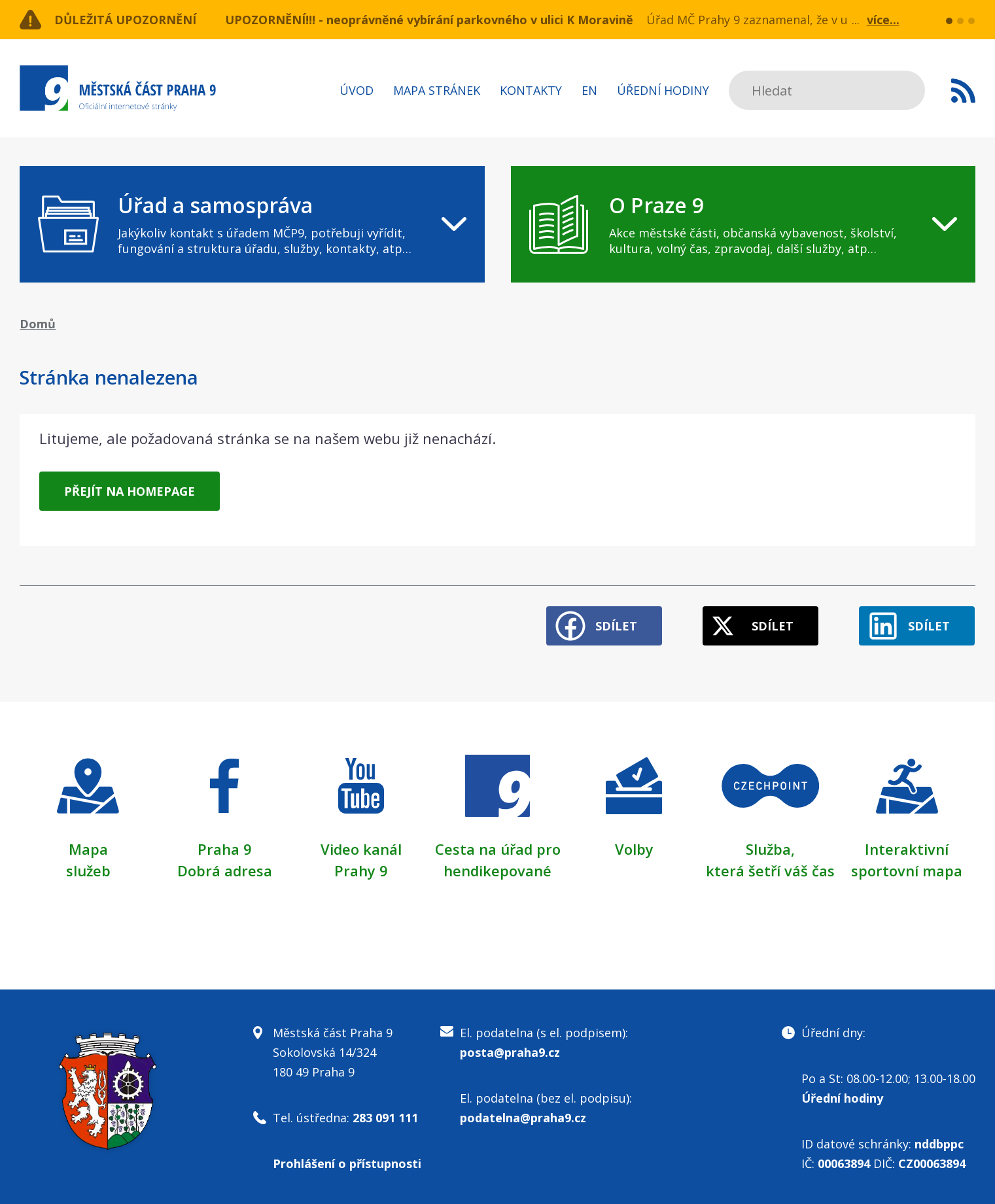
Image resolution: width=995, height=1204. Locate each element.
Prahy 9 (361, 869)
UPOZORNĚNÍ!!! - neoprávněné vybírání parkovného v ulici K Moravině (429, 19)
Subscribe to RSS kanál (963, 90)
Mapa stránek (436, 90)
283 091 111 (385, 1116)
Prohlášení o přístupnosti (347, 1161)
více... (883, 19)
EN (589, 90)
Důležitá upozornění (125, 19)
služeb (88, 869)
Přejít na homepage (129, 491)
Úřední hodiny (663, 90)
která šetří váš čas (770, 869)
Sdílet (614, 625)
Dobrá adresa (224, 869)
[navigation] (252, 224)
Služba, (770, 848)
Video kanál (361, 848)
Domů (38, 324)
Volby (634, 848)
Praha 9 (225, 848)
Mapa (88, 848)
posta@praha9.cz (510, 1050)
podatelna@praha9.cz (523, 1116)
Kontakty (531, 90)
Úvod (357, 90)
